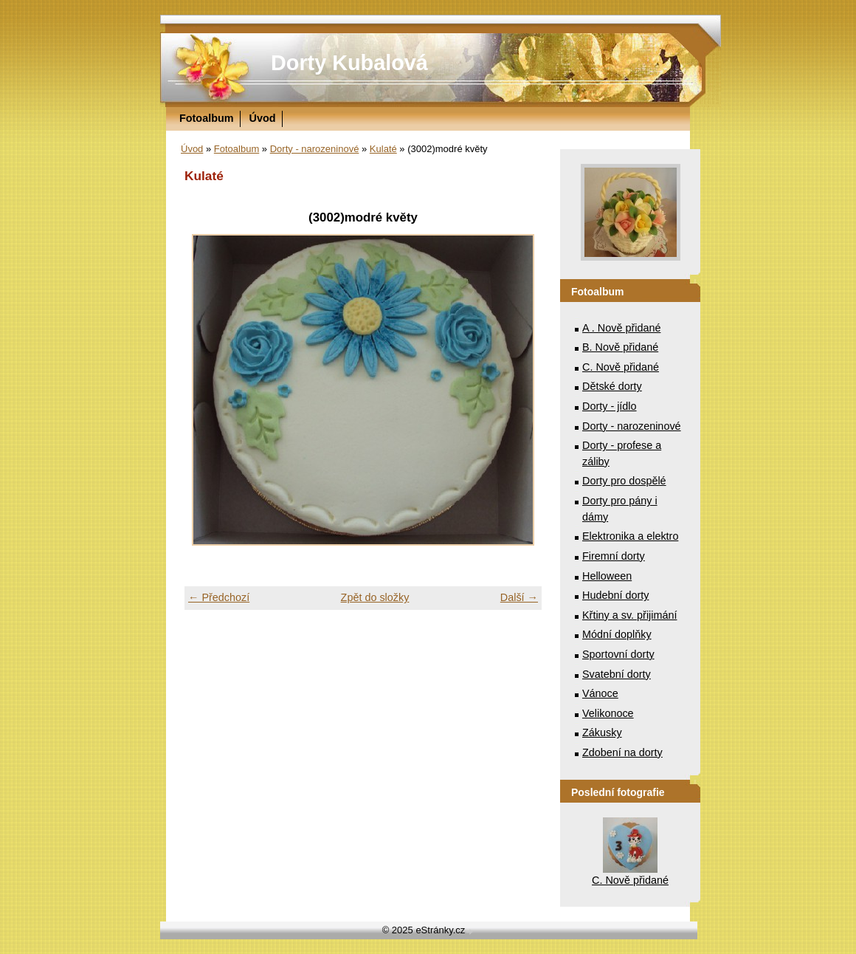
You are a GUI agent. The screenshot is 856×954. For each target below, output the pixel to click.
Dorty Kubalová (349, 63)
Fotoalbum (206, 118)
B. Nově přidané (620, 347)
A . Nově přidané (621, 328)
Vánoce (600, 693)
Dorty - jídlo (609, 406)
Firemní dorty (613, 556)
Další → (519, 597)
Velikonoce (608, 713)
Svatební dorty (616, 674)
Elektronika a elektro (630, 536)
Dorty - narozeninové (314, 148)
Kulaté (383, 148)
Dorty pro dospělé (624, 481)
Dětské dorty (612, 386)
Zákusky (602, 732)
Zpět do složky (375, 597)
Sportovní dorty (618, 654)
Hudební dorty (615, 595)
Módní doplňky (617, 634)
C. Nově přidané (620, 367)
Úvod (262, 118)
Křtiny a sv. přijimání (629, 615)
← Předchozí (218, 597)
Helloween (607, 576)
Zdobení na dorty (622, 752)
